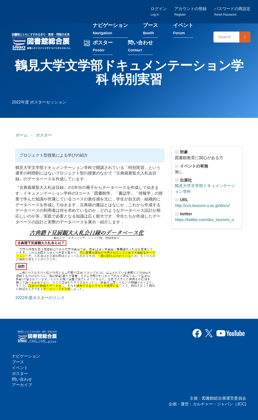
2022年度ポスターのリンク (40, 298)
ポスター (103, 47)
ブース (150, 29)
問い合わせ (140, 47)
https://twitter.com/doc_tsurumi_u (204, 220)
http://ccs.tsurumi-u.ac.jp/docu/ (202, 205)
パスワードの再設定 (232, 11)
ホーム (22, 135)
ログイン (159, 11)
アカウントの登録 (190, 11)
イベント (183, 29)
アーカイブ (22, 385)
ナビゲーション (110, 29)
